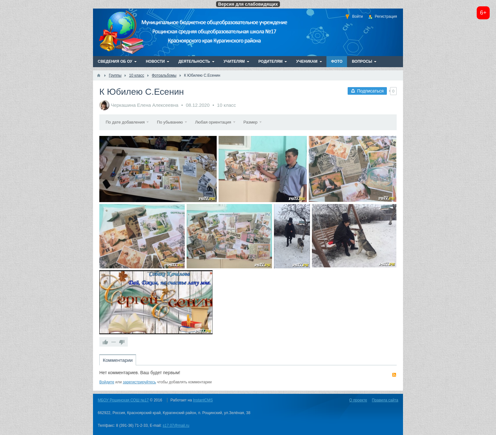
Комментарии (118, 360)
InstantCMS (203, 400)
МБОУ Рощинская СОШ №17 (123, 400)
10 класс (226, 105)
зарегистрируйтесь (139, 382)
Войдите (106, 382)
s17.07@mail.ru (176, 425)
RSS (394, 375)
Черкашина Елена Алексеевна (144, 105)
